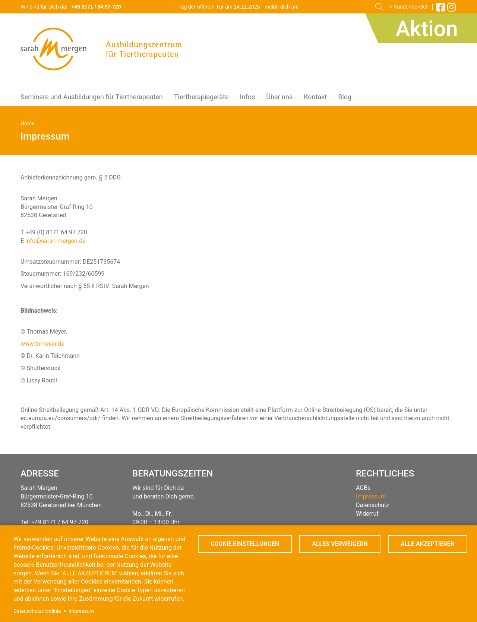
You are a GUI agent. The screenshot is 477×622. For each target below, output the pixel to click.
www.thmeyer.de (42, 343)
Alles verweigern (340, 543)
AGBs (363, 487)
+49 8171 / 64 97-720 (96, 7)
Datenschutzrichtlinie (37, 611)
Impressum (81, 611)
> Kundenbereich (409, 7)
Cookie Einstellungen (245, 543)
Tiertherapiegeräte (201, 97)
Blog (344, 97)
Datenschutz (372, 505)
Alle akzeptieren (428, 543)
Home (27, 123)
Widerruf (367, 513)
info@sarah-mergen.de (55, 240)
